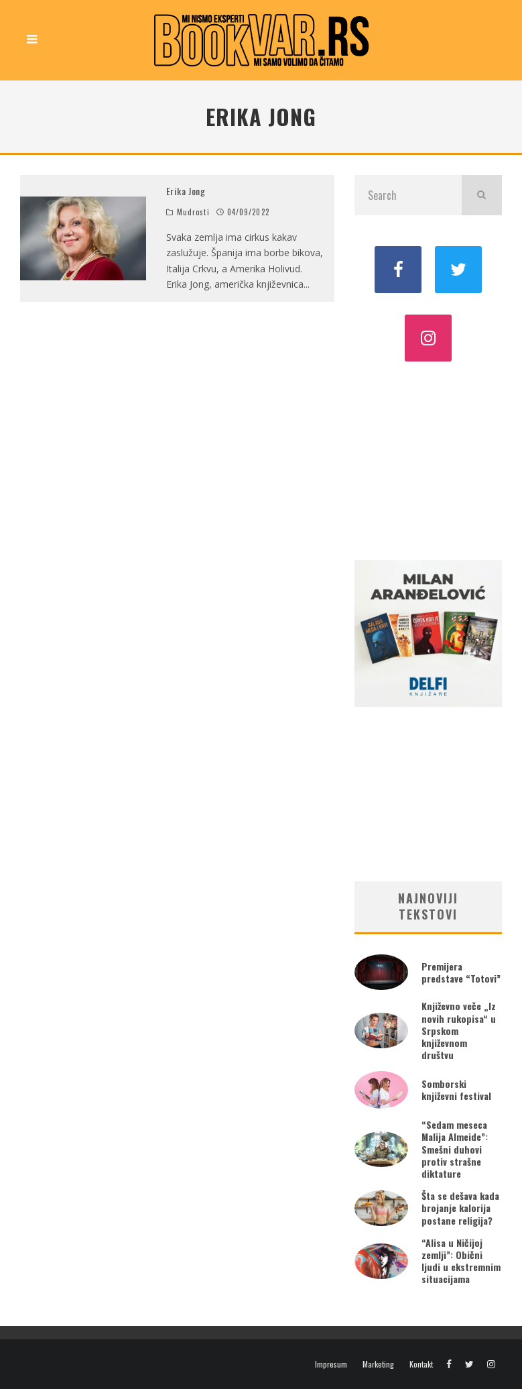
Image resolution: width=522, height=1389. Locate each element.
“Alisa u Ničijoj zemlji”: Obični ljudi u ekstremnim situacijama (461, 1260)
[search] (482, 195)
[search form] (408, 195)
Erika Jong (186, 191)
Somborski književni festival (456, 1089)
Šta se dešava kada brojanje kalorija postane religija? (460, 1207)
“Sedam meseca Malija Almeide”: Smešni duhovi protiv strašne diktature (454, 1148)
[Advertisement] (428, 459)
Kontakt (421, 1364)
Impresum (331, 1364)
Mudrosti (193, 212)
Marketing (378, 1364)
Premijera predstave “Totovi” (461, 972)
